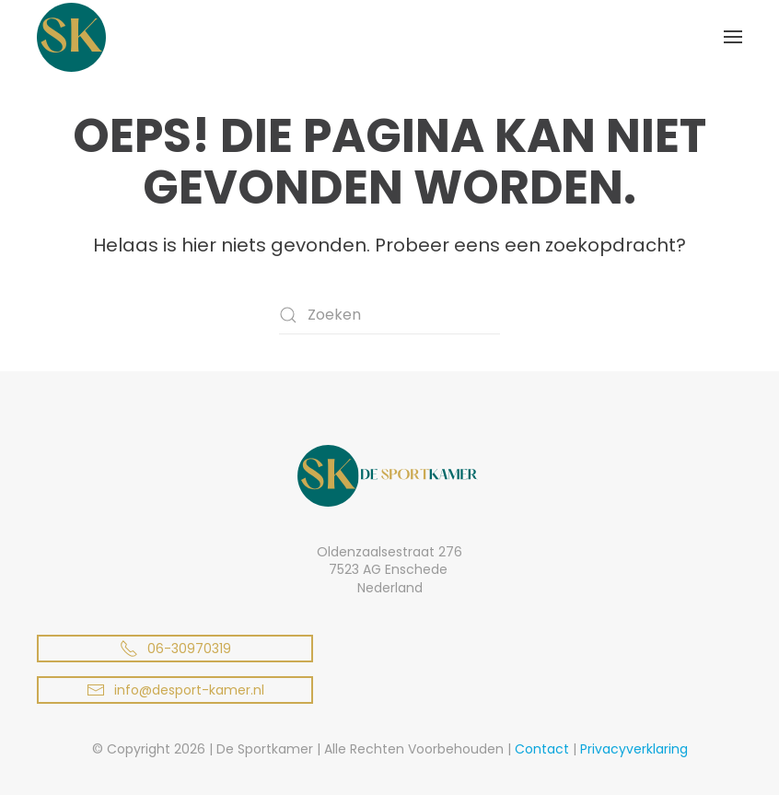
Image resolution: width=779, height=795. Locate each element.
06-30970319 (175, 648)
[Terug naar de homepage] (71, 37)
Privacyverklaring (634, 749)
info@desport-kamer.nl (175, 690)
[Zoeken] (389, 315)
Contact (542, 749)
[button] (733, 37)
